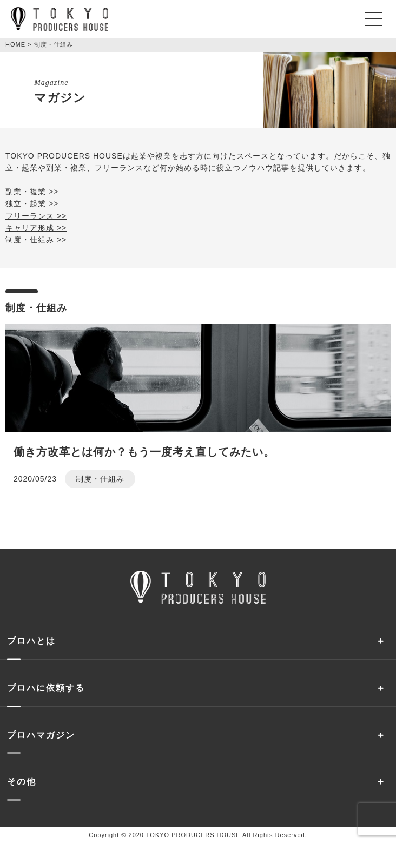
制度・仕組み (100, 479)
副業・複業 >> (31, 191)
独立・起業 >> (31, 203)
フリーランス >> (36, 216)
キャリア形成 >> (36, 227)
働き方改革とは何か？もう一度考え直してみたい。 (144, 452)
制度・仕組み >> (36, 239)
